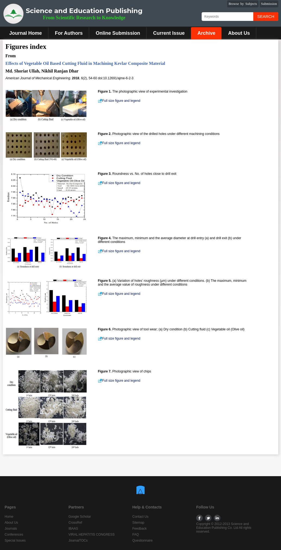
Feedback (139, 528)
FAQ (135, 534)
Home (9, 517)
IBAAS (73, 528)
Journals (11, 528)
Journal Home (25, 33)
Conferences (14, 534)
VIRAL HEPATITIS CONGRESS (91, 534)
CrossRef (75, 522)
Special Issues (15, 540)
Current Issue (169, 33)
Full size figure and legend (119, 101)
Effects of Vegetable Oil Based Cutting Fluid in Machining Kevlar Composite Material (85, 63)
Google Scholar (79, 517)
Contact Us (140, 517)
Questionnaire (142, 540)
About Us (239, 33)
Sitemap (138, 522)
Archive (206, 33)
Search (265, 16)
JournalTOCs (78, 540)
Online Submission (118, 33)
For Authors (69, 33)
